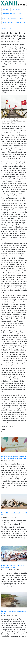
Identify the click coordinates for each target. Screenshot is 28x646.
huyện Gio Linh (8, 432)
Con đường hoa (20, 23)
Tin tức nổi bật (15, 9)
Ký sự (3, 18)
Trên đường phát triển (8, 14)
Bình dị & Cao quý (7, 23)
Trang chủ (5, 9)
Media (21, 18)
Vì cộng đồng (12, 18)
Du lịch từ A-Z (6, 29)
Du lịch (20, 14)
